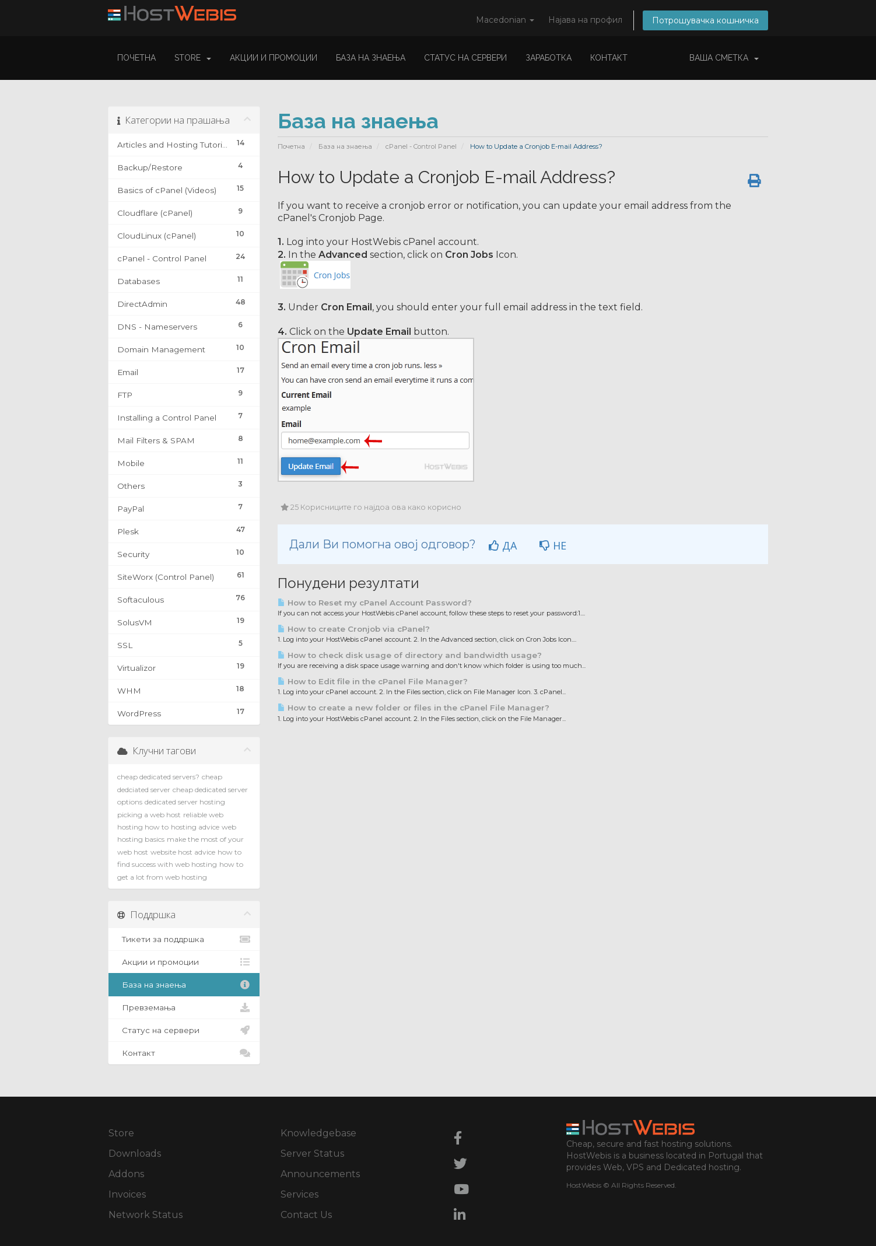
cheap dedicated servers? (158, 776)
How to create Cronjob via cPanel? (354, 629)
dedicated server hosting (185, 801)
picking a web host (149, 814)
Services (299, 1194)
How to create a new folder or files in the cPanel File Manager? (413, 707)
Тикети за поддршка (184, 939)
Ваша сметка (724, 57)
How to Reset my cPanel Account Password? (375, 602)
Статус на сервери (465, 57)
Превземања (184, 1007)
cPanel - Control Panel (421, 146)
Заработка (548, 57)
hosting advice (195, 826)
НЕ (552, 545)
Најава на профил (585, 20)
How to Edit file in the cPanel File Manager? (373, 681)
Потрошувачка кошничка (705, 20)
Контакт (609, 57)
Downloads (134, 1153)
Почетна (136, 57)
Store (192, 57)
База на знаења (370, 57)
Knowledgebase (318, 1133)
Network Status (145, 1214)
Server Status (312, 1153)
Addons (126, 1174)
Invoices (127, 1194)
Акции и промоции (273, 57)
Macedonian (505, 20)
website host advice (182, 852)
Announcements (320, 1174)
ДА (503, 545)
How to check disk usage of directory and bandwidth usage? (410, 655)
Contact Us (306, 1214)
